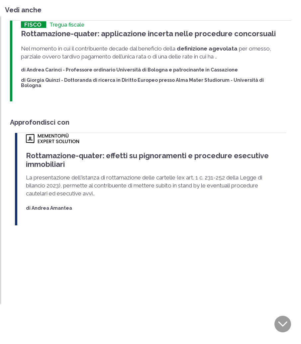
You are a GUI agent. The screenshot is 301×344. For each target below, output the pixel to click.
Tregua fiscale (67, 25)
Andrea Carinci (44, 69)
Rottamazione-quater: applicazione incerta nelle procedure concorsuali (143, 33)
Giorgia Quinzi (43, 79)
